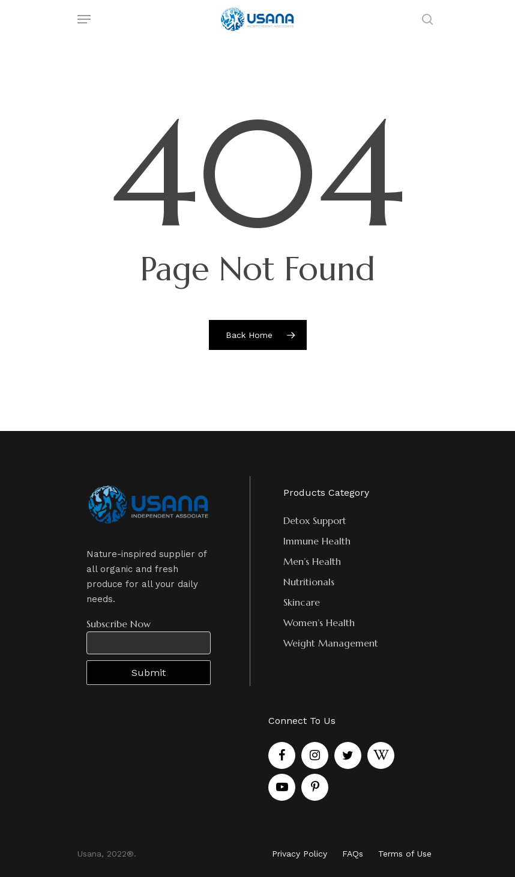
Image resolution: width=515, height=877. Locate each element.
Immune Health (317, 541)
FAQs (352, 853)
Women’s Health (319, 622)
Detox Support (314, 520)
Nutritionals (308, 582)
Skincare (301, 602)
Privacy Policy (299, 853)
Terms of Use (405, 853)
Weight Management (330, 643)
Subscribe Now (118, 624)
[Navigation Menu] (84, 19)
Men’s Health (312, 561)
